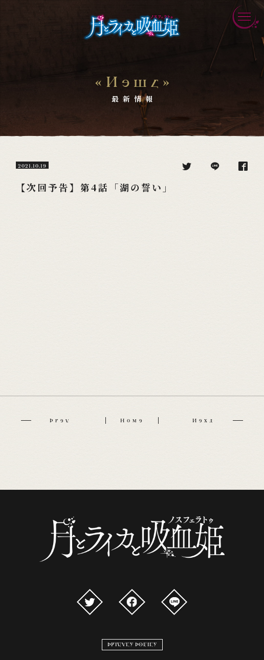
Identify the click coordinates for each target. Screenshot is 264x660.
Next (217, 420)
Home (132, 420)
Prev (46, 420)
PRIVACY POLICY (132, 644)
